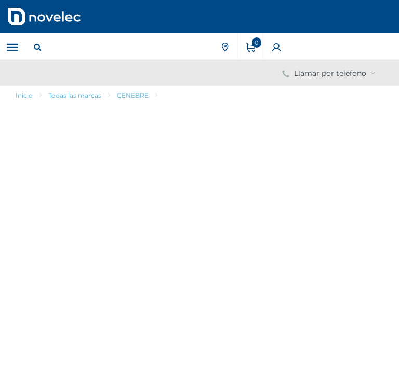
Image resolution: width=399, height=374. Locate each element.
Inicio (24, 95)
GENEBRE (133, 95)
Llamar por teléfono (329, 73)
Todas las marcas (74, 95)
